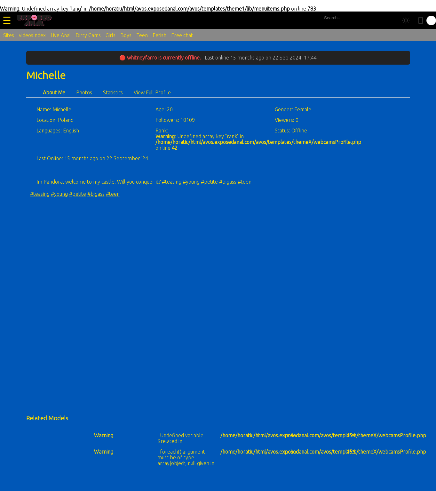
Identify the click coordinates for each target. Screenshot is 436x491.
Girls (110, 35)
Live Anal (61, 35)
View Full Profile (152, 92)
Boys (125, 35)
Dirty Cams (88, 35)
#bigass (96, 194)
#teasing (40, 194)
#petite (77, 194)
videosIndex (32, 35)
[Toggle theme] (406, 20)
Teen (142, 35)
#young (59, 194)
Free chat (182, 35)
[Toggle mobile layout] (420, 20)
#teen (113, 194)
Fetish (159, 35)
